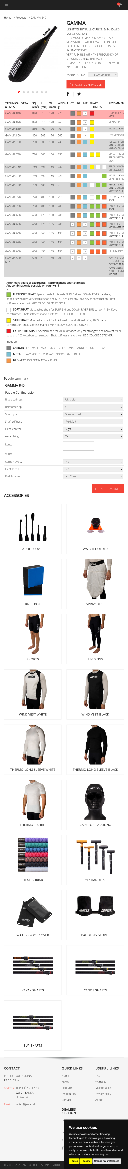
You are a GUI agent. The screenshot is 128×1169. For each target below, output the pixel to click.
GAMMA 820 (13, 122)
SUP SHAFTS (33, 1045)
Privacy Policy (103, 1094)
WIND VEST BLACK (95, 714)
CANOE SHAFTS (95, 990)
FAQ (97, 1076)
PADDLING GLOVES (95, 935)
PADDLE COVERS (32, 549)
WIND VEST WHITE (33, 714)
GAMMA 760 (13, 167)
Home (7, 17)
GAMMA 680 (13, 215)
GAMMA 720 (13, 197)
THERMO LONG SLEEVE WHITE (33, 769)
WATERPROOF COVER (32, 935)
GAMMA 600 (13, 251)
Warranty (100, 1082)
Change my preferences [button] (106, 1161)
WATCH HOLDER (95, 549)
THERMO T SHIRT (33, 825)
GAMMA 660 (13, 224)
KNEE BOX (32, 604)
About (98, 1100)
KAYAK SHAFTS (33, 990)
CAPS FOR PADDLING (95, 825)
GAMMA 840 (13, 113)
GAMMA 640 (13, 233)
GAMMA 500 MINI (13, 260)
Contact (66, 1100)
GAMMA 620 (13, 242)
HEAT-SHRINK (32, 880)
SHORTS (32, 659)
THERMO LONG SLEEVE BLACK (95, 769)
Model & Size (75, 75)
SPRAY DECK (95, 604)
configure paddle (88, 84)
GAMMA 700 (13, 206)
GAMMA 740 (13, 176)
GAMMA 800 (13, 135)
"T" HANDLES (95, 880)
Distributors (69, 1094)
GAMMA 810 (13, 129)
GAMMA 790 (13, 142)
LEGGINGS (95, 659)
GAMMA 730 (13, 185)
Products (21, 17)
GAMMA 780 (13, 154)
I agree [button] (74, 1161)
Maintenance (103, 1088)
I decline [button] (86, 1161)
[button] (19, 92)
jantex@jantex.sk (26, 1104)
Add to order (110, 489)
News (65, 1082)
